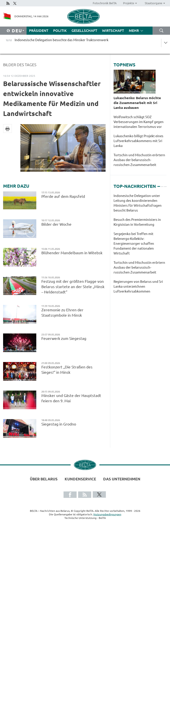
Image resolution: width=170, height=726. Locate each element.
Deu (17, 30)
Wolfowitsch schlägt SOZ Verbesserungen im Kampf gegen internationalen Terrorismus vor (139, 122)
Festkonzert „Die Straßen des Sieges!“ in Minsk (67, 369)
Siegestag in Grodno (59, 424)
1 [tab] (158, 184)
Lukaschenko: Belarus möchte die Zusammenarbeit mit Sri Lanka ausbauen (137, 103)
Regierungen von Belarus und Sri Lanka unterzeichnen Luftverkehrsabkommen (138, 286)
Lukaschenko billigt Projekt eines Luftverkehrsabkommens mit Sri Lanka (138, 141)
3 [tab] (165, 184)
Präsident (38, 31)
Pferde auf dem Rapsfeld (64, 196)
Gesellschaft (84, 31)
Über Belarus (44, 479)
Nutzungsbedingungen (107, 514)
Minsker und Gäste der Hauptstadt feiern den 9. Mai (71, 398)
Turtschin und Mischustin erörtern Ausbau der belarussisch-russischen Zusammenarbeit (139, 160)
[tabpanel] (140, 245)
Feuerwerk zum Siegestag (63, 338)
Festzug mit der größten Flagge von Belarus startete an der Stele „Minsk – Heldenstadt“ (72, 286)
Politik (60, 31)
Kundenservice (80, 479)
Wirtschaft (113, 31)
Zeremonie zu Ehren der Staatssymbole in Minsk (62, 312)
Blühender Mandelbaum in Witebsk (71, 253)
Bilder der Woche (57, 224)
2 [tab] (162, 184)
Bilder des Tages (19, 65)
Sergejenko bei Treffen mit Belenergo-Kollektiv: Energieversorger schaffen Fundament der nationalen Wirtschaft (134, 243)
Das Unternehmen (121, 479)
